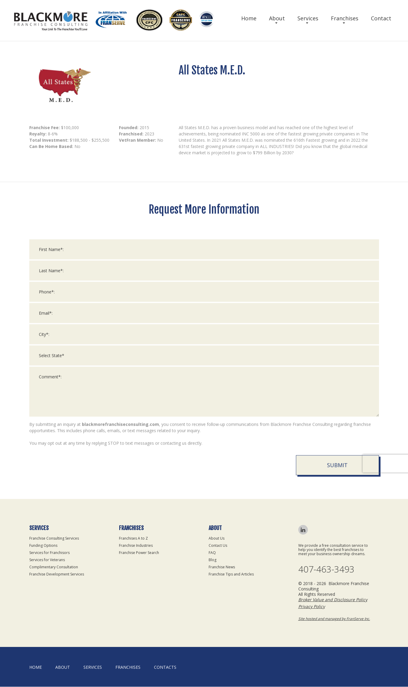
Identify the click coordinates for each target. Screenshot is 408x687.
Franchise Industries (136, 545)
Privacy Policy (311, 607)
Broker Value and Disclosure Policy (332, 600)
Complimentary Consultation (53, 567)
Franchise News (222, 567)
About (277, 18)
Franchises (344, 18)
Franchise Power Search (139, 552)
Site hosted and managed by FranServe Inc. (334, 619)
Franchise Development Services (56, 574)
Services (307, 18)
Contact (381, 18)
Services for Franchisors (49, 552)
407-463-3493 (326, 569)
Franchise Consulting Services (54, 538)
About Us (216, 538)
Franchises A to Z (133, 538)
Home (248, 18)
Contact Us (218, 545)
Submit (337, 471)
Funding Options (43, 545)
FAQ (212, 552)
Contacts (165, 667)
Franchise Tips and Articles (231, 574)
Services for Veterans (47, 559)
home (35, 667)
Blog (212, 559)
